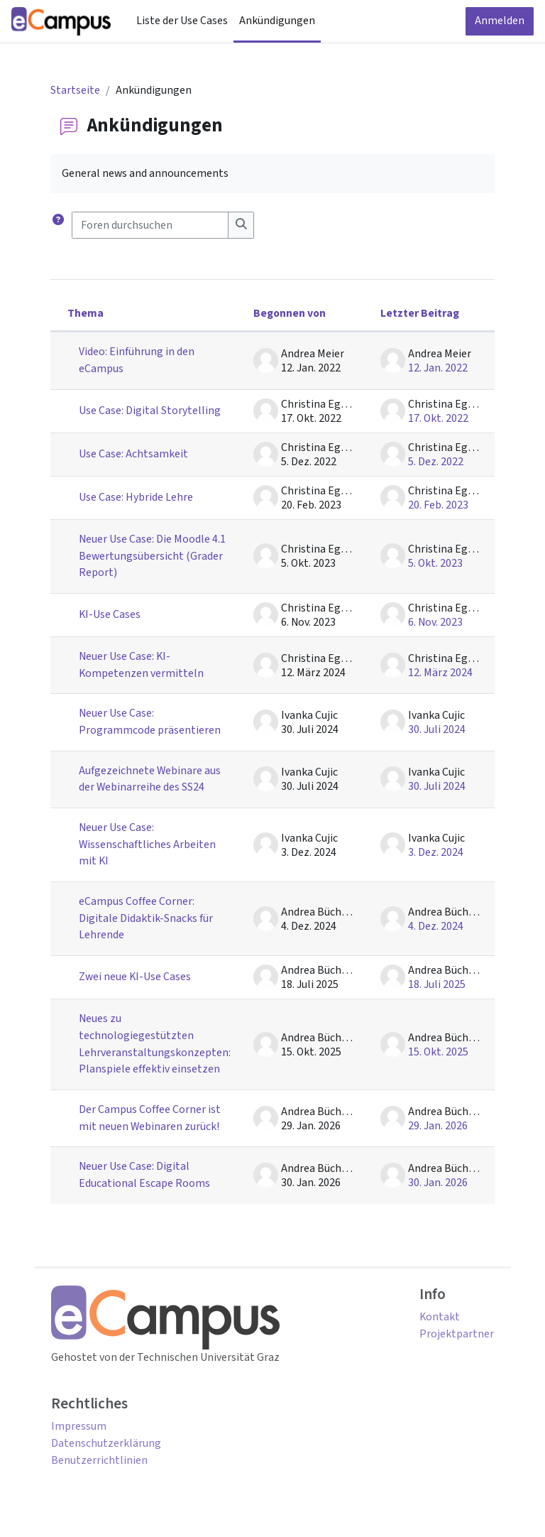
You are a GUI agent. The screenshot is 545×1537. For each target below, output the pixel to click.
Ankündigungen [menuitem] (277, 20)
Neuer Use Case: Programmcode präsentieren (150, 721)
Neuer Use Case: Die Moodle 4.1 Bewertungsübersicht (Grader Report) (152, 555)
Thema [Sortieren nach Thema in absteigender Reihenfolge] (85, 313)
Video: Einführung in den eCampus (136, 360)
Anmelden (499, 20)
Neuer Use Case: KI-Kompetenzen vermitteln (141, 664)
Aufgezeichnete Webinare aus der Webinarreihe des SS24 (150, 779)
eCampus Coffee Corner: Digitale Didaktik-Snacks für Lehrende (146, 918)
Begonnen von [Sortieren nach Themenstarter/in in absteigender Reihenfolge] (289, 313)
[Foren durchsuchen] (150, 225)
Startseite (75, 90)
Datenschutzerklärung (106, 1443)
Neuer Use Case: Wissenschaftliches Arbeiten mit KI (147, 844)
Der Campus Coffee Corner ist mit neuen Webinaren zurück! (150, 1118)
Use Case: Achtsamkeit (133, 454)
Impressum (78, 1426)
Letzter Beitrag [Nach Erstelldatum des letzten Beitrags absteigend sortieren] (419, 313)
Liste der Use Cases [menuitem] (182, 20)
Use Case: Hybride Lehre (136, 497)
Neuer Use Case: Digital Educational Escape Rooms (144, 1174)
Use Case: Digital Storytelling (150, 410)
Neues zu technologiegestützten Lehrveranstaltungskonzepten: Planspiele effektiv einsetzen (155, 1044)
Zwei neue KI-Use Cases (135, 976)
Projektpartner (456, 1334)
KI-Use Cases (110, 614)
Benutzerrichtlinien (99, 1460)
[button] (58, 225)
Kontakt (439, 1317)
